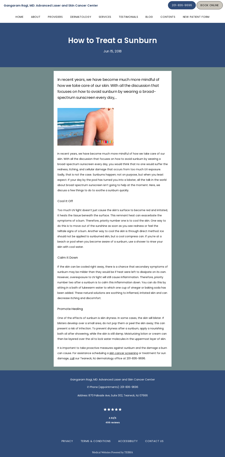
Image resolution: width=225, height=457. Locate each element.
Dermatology (80, 17)
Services (105, 17)
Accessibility (128, 441)
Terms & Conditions (96, 441)
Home (20, 17)
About (36, 17)
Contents (167, 17)
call (72, 358)
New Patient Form (196, 17)
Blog (149, 17)
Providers (55, 17)
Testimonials (128, 17)
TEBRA (128, 452)
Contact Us (154, 441)
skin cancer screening (123, 353)
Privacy (67, 441)
